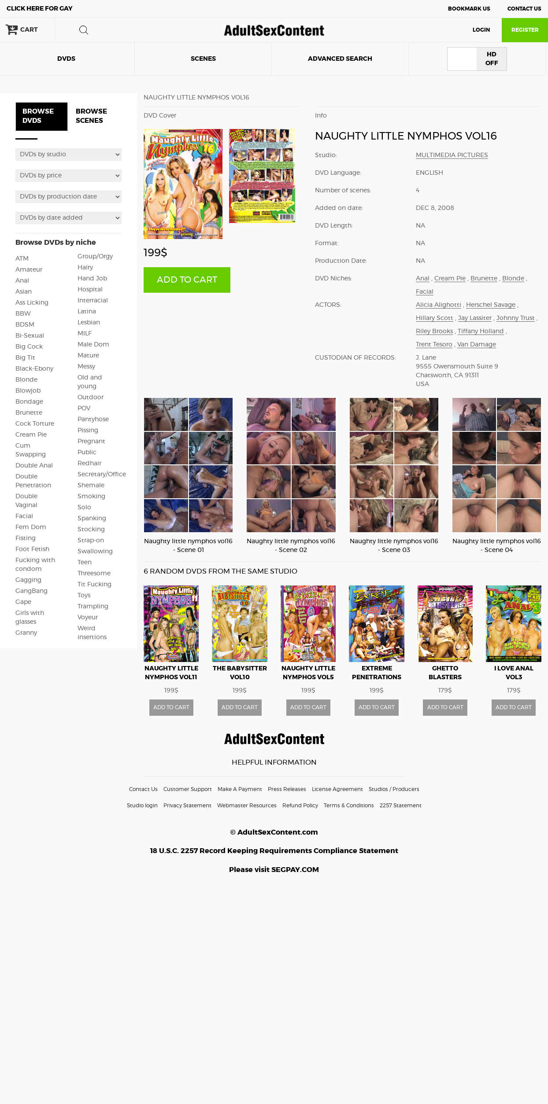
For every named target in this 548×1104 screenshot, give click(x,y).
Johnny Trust (515, 318)
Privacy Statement (187, 805)
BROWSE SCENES (91, 116)
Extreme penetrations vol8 (376, 677)
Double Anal (34, 466)
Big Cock (29, 347)
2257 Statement (401, 805)
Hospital (90, 290)
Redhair (89, 463)
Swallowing (95, 551)
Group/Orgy (95, 257)
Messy (86, 367)
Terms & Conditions (349, 805)
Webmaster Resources (247, 805)
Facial (24, 516)
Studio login (142, 805)
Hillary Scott (434, 318)
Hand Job (92, 279)
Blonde (26, 380)
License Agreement (337, 789)
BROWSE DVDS (38, 116)
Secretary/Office (102, 474)
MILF (85, 334)
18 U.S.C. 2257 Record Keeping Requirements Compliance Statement (274, 850)
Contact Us (524, 8)
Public (87, 452)
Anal (22, 281)
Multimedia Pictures (452, 155)
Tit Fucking (94, 584)
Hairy (85, 268)
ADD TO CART (187, 280)
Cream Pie (31, 435)
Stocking (91, 529)
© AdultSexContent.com (274, 832)
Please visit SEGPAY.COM (274, 869)
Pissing (88, 430)
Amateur (28, 270)
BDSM (24, 325)
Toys (84, 595)
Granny (26, 633)
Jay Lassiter (475, 318)
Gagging (28, 580)
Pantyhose (93, 419)
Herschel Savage (490, 305)
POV (84, 408)
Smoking (91, 496)
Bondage (29, 402)
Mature (88, 356)
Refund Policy (300, 805)
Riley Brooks (434, 331)
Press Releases (287, 789)
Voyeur (88, 618)
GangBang (31, 591)
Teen (85, 562)
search (83, 30)
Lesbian (89, 323)
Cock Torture (34, 424)
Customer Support (187, 789)
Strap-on (91, 540)
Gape (23, 602)
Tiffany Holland (481, 331)
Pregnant (91, 441)
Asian (23, 292)
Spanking (92, 518)
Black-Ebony (34, 369)
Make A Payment (240, 789)
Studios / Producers (394, 789)
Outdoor (91, 397)
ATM (22, 259)
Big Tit (25, 358)
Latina (87, 312)
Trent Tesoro (434, 345)
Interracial (93, 301)
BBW (23, 314)
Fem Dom (30, 527)
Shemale (91, 485)
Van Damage (476, 345)
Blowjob (28, 391)
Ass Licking (31, 303)
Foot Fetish (32, 549)
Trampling (93, 607)
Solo (84, 507)
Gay (40, 9)
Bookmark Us (469, 8)
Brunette (28, 413)
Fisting (25, 538)
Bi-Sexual (29, 336)
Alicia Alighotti (438, 305)
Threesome (94, 573)
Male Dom (93, 345)
